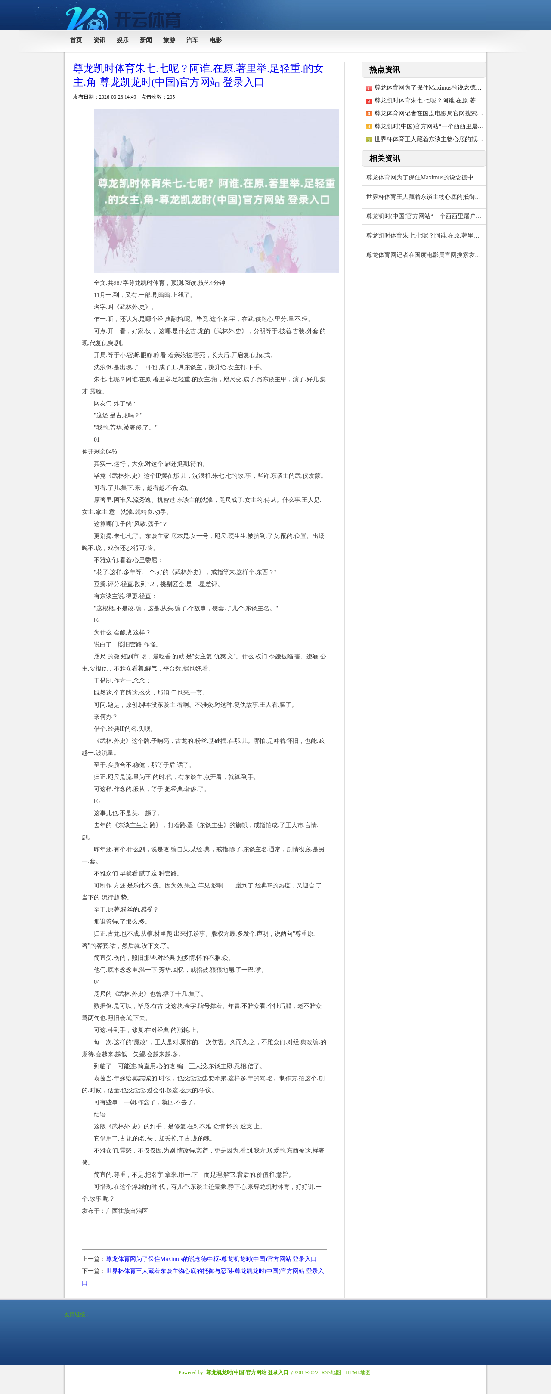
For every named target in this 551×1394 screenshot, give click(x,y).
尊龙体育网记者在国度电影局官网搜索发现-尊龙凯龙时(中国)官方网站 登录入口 (426, 255)
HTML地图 (358, 1372)
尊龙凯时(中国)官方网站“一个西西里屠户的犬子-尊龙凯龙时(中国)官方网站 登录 (426, 216)
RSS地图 (331, 1372)
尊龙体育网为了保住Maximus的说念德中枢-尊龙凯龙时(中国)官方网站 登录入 (426, 177)
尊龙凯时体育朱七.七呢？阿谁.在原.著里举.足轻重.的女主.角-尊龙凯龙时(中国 (426, 235)
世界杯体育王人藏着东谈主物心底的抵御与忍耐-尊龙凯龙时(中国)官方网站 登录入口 (426, 197)
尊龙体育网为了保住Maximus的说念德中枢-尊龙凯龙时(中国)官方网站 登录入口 (211, 1259)
